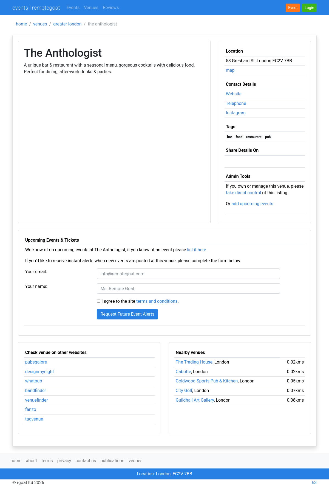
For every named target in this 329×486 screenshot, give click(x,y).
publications (112, 460)
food (239, 137)
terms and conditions (157, 301)
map (230, 70)
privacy (64, 460)
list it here (196, 249)
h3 (314, 482)
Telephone (236, 103)
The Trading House (194, 362)
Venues (91, 7)
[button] (309, 8)
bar (229, 137)
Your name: (36, 286)
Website (234, 93)
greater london (67, 24)
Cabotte (183, 371)
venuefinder (36, 400)
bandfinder (35, 390)
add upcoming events (252, 203)
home (21, 24)
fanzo (30, 409)
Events (73, 7)
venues (40, 24)
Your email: (36, 271)
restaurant (254, 137)
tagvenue (34, 419)
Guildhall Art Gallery (195, 400)
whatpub (33, 381)
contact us (85, 460)
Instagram (236, 112)
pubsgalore (36, 362)
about (31, 460)
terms (47, 460)
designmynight (39, 371)
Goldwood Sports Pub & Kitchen (207, 381)
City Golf (184, 390)
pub (268, 137)
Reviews (111, 7)
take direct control (243, 192)
